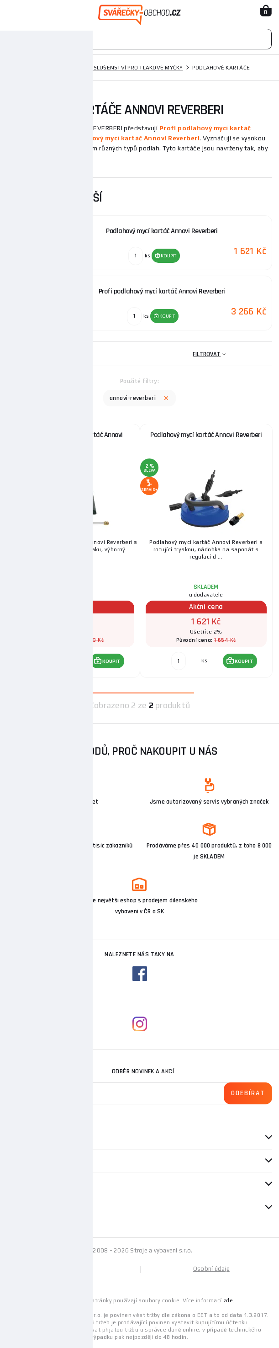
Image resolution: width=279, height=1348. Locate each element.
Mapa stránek (73, 1268)
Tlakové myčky (54, 67)
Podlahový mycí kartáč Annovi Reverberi (134, 138)
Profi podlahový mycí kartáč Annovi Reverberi (73, 438)
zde (228, 1300)
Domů (15, 67)
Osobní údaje (211, 1268)
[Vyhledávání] (139, 39)
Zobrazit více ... (32, 161)
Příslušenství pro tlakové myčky (134, 67)
